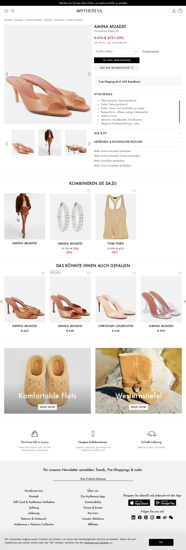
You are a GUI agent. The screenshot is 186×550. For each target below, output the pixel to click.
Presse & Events (93, 507)
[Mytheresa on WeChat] (171, 517)
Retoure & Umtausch (33, 518)
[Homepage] (93, 10)
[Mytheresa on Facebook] (140, 517)
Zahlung (34, 507)
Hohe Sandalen (75, 20)
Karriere (93, 513)
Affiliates (93, 524)
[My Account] (174, 11)
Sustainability (93, 502)
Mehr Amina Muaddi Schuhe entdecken (117, 156)
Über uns (92, 490)
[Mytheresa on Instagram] (152, 517)
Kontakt (34, 496)
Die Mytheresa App (93, 496)
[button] (7, 74)
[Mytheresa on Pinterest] (146, 517)
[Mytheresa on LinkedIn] (133, 517)
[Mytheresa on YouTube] (158, 517)
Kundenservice (34, 490)
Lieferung (33, 513)
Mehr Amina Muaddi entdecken (112, 151)
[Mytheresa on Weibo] (165, 517)
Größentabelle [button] (150, 51)
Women (8, 20)
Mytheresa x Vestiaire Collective (34, 524)
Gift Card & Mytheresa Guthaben (33, 502)
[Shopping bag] (180, 11)
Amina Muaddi (34, 20)
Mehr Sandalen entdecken (109, 160)
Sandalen (59, 20)
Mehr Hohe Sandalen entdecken (112, 165)
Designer (19, 20)
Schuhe (48, 20)
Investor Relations (93, 518)
